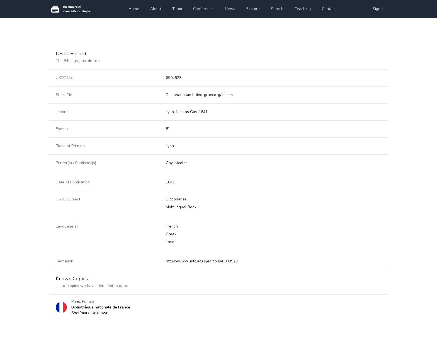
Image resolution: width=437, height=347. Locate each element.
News (230, 8)
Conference (203, 8)
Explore (253, 8)
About (155, 8)
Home (134, 8)
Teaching (303, 8)
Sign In (379, 8)
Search (277, 8)
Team (177, 8)
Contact (329, 8)
